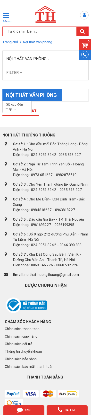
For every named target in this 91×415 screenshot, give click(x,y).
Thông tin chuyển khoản (23, 351)
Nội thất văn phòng (37, 42)
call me (67, 410)
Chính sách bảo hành (21, 359)
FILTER (14, 72)
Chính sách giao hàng (21, 336)
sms (24, 410)
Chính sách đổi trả (18, 344)
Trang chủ (10, 42)
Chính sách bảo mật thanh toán (29, 366)
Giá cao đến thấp (14, 106)
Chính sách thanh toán (22, 329)
